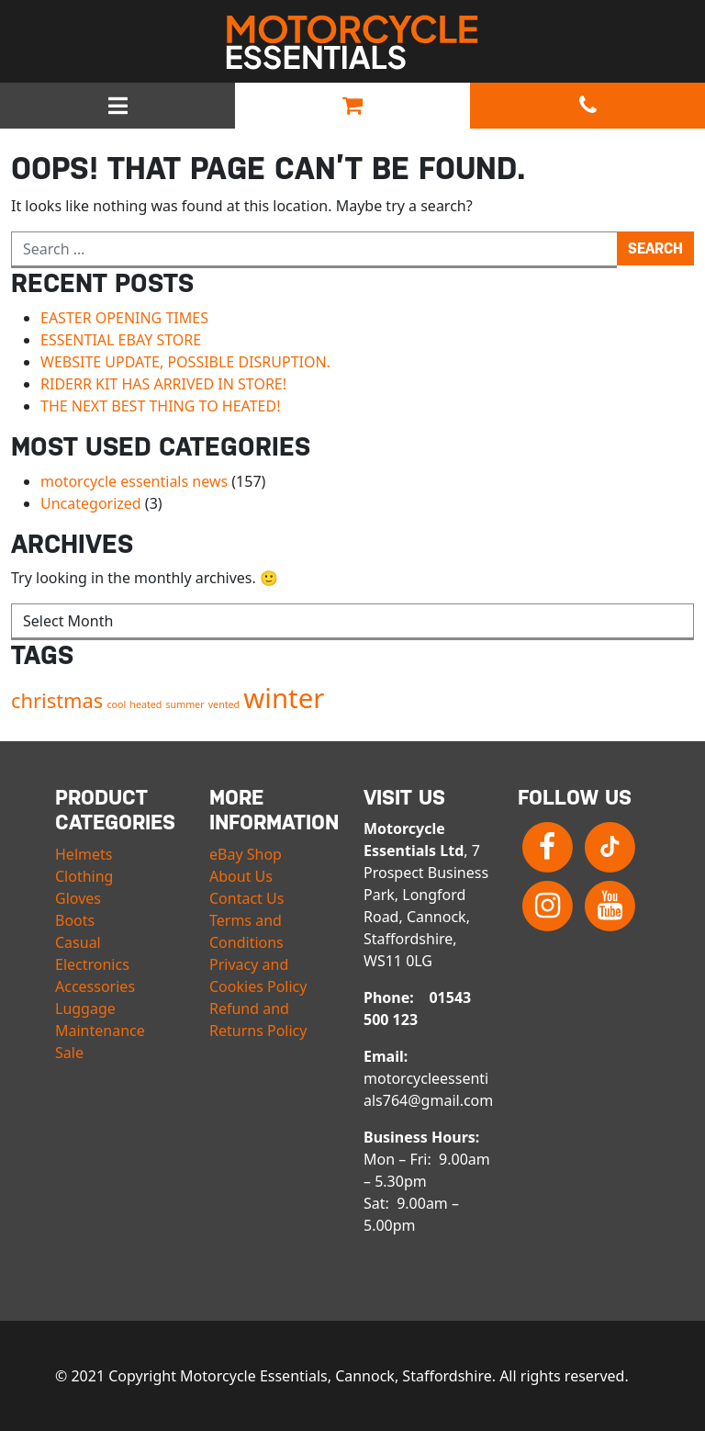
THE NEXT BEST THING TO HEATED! (160, 406)
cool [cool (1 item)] (116, 704)
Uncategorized (90, 503)
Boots (75, 920)
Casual (78, 942)
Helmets (83, 854)
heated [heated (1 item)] (145, 704)
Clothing (84, 876)
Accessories (95, 986)
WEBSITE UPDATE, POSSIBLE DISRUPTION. (185, 362)
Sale (69, 1052)
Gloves (78, 898)
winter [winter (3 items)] (283, 698)
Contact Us (246, 898)
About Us (241, 876)
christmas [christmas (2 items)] (57, 700)
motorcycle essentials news (134, 481)
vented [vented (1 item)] (224, 704)
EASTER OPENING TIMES (124, 318)
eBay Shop (245, 854)
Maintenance (100, 1030)
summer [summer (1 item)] (185, 704)
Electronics (92, 964)
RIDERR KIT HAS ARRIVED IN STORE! (163, 384)
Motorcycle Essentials (352, 42)
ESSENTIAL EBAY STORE (120, 340)
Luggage (85, 1008)
